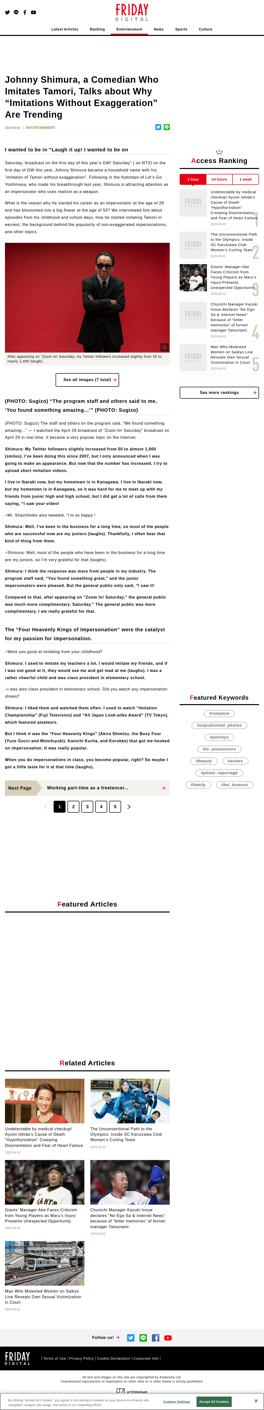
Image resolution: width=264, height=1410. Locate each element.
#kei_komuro (234, 785)
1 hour (193, 179)
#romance (219, 714)
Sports (181, 29)
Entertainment (129, 29)
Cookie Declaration (113, 1358)
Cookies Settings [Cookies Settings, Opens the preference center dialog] (176, 1402)
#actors (235, 761)
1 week (246, 179)
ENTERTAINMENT (40, 128)
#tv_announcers (219, 749)
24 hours (219, 179)
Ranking (97, 29)
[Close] (256, 1400)
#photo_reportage (219, 773)
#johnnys (219, 737)
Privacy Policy (81, 1358)
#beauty (204, 761)
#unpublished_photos (219, 725)
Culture (206, 29)
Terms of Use (54, 1358)
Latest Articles (65, 29)
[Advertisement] (87, 961)
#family (198, 785)
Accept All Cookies (214, 1402)
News (159, 29)
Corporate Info (146, 1358)
